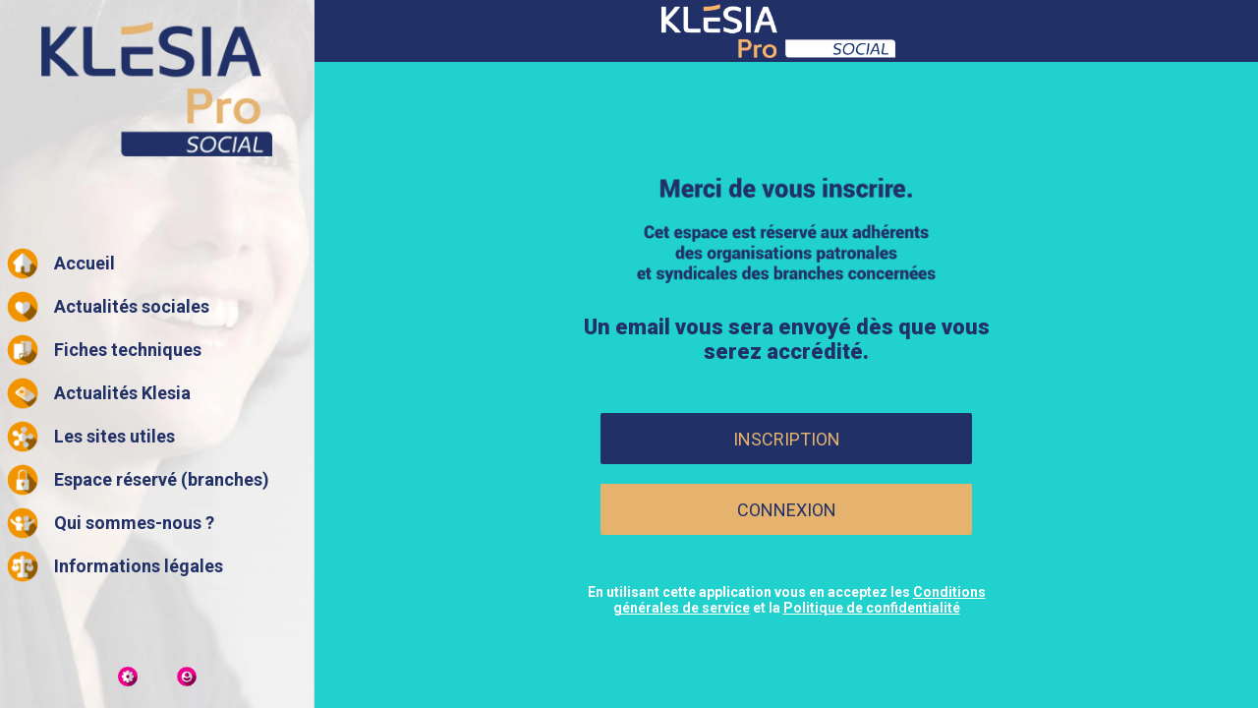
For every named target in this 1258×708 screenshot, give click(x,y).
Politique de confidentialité (871, 608)
